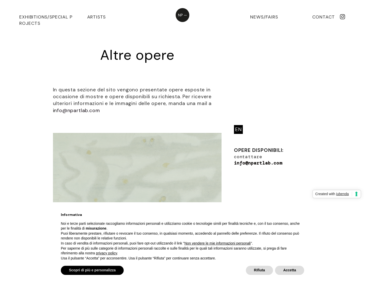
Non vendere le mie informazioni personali (217, 243)
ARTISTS (96, 17)
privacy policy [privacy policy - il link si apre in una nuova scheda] (106, 253)
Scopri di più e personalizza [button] (92, 270)
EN (238, 129)
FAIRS (272, 17)
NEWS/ (258, 17)
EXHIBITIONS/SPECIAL (43, 17)
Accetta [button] (289, 270)
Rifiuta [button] (259, 270)
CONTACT (323, 17)
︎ (342, 17)
